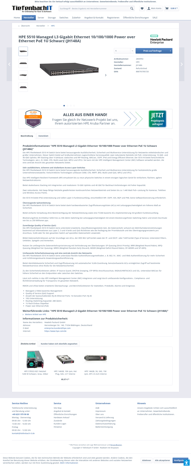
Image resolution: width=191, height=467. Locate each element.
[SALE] (155, 17)
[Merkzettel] (142, 8)
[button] (187, 463)
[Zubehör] (76, 17)
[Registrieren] (113, 17)
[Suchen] (132, 8)
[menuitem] (97, 8)
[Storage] (52, 17)
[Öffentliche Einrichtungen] (136, 17)
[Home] (17, 17)
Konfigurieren (180, 460)
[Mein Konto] (154, 8)
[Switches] (64, 17)
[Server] (41, 17)
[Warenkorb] (171, 8)
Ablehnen (146, 460)
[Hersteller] (29, 17)
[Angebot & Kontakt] (94, 17)
